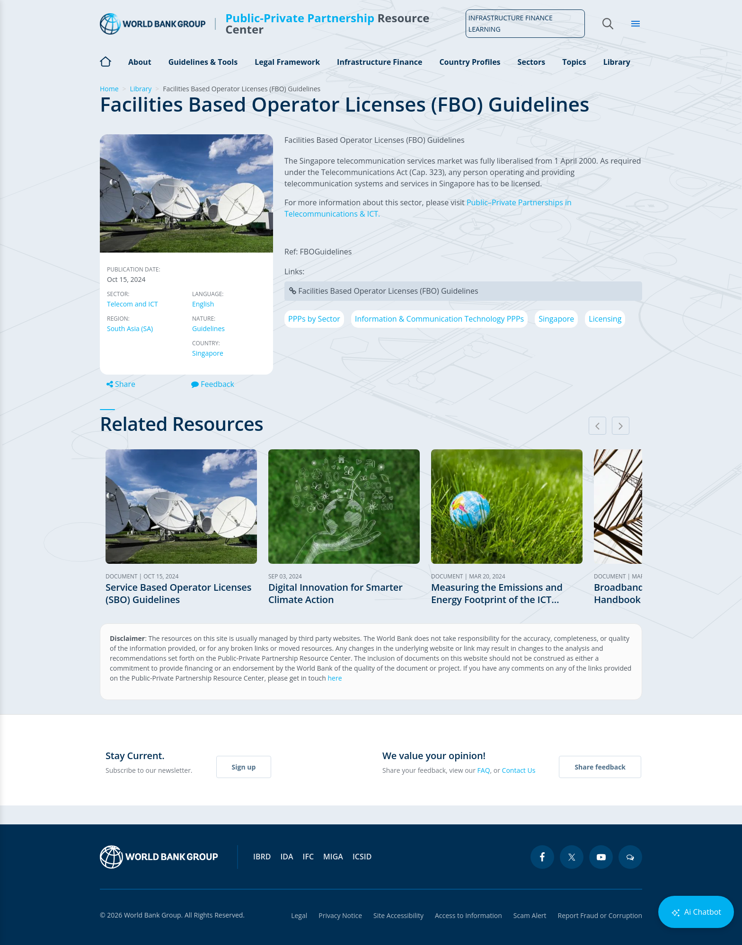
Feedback (212, 384)
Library (616, 62)
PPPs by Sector (314, 319)
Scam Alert (530, 915)
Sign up (244, 766)
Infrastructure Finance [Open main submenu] (379, 62)
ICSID (362, 856)
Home (105, 60)
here (335, 678)
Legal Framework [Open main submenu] (287, 62)
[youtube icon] (601, 857)
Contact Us (519, 770)
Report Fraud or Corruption (600, 915)
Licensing (605, 319)
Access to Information (468, 915)
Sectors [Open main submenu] (532, 62)
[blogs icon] (630, 857)
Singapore (207, 353)
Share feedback (600, 766)
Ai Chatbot (696, 912)
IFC (308, 856)
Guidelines (208, 328)
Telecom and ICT (132, 303)
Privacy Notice (340, 915)
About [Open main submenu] (139, 62)
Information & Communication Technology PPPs (439, 319)
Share (120, 384)
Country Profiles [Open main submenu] (469, 62)
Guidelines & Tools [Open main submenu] (203, 62)
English (203, 303)
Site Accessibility (398, 915)
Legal (299, 915)
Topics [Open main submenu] (574, 62)
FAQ (483, 770)
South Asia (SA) (130, 328)
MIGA (333, 856)
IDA (286, 856)
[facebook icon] (542, 857)
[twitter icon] (571, 857)
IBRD (262, 856)
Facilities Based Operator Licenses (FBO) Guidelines (388, 291)
